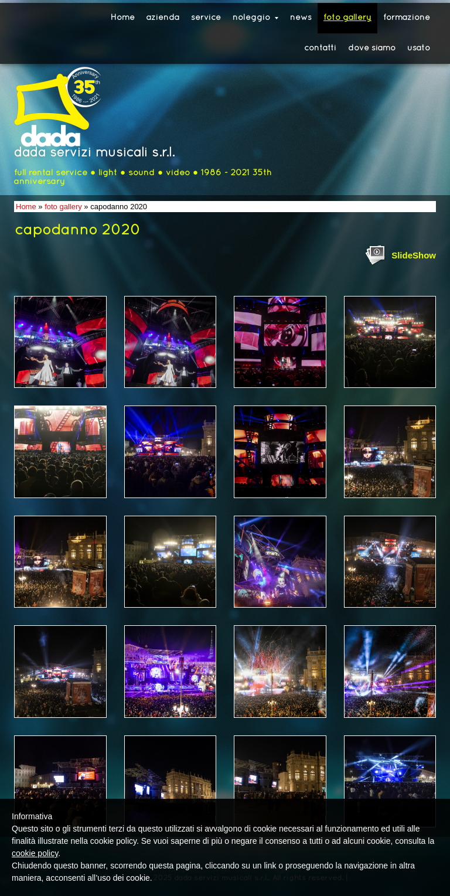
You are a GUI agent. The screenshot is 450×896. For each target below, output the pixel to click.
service (206, 18)
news (301, 18)
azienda (162, 18)
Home (123, 18)
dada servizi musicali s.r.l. (94, 153)
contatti (320, 48)
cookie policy (35, 853)
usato (418, 48)
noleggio (255, 18)
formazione (406, 18)
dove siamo (372, 48)
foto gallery (347, 18)
